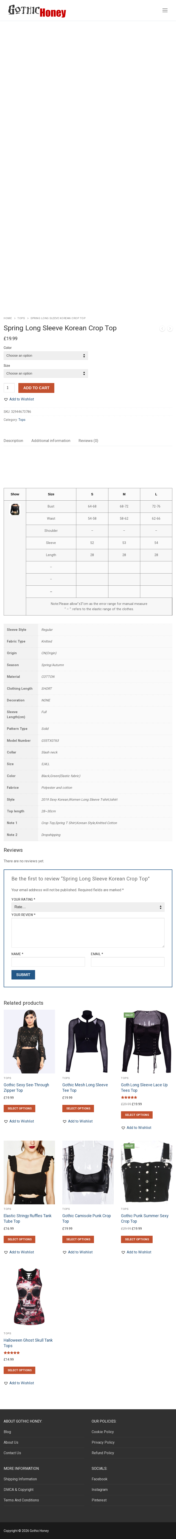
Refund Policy (103, 1453)
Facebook (99, 1479)
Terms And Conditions (21, 1500)
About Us (11, 1442)
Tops (21, 318)
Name (17, 954)
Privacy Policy (103, 1442)
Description (13, 440)
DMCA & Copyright (18, 1489)
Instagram (100, 1489)
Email (97, 954)
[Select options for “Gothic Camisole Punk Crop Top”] (78, 1239)
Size (7, 366)
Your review (23, 915)
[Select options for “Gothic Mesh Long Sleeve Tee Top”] (78, 1108)
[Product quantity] (9, 388)
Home (8, 318)
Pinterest (99, 1500)
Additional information (50, 440)
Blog (7, 1432)
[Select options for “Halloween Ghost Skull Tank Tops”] (19, 1370)
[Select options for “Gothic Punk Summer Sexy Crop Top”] (137, 1239)
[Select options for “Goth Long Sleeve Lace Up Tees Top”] (137, 1115)
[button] (19, 399)
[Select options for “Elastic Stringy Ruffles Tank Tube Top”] (19, 1239)
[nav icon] (165, 10)
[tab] (13, 441)
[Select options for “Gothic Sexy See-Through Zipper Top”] (19, 1108)
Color (8, 348)
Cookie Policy (103, 1432)
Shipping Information (20, 1479)
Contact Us (12, 1453)
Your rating (23, 899)
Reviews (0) (88, 440)
